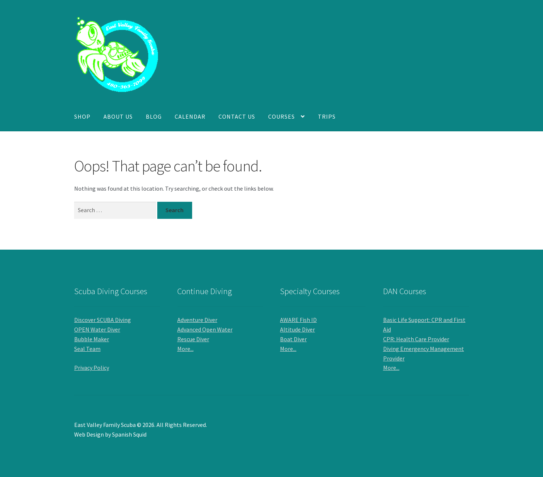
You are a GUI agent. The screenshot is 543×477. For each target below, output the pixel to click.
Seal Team (87, 348)
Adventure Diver (197, 319)
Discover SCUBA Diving (102, 319)
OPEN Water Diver (97, 329)
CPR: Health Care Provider (416, 339)
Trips (327, 116)
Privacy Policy (91, 367)
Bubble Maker (91, 339)
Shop (82, 116)
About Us (118, 116)
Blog (154, 116)
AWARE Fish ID (298, 319)
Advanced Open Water (205, 329)
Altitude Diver (297, 329)
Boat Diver (293, 339)
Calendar (190, 116)
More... (185, 348)
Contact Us (236, 116)
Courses (281, 116)
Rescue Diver (193, 339)
